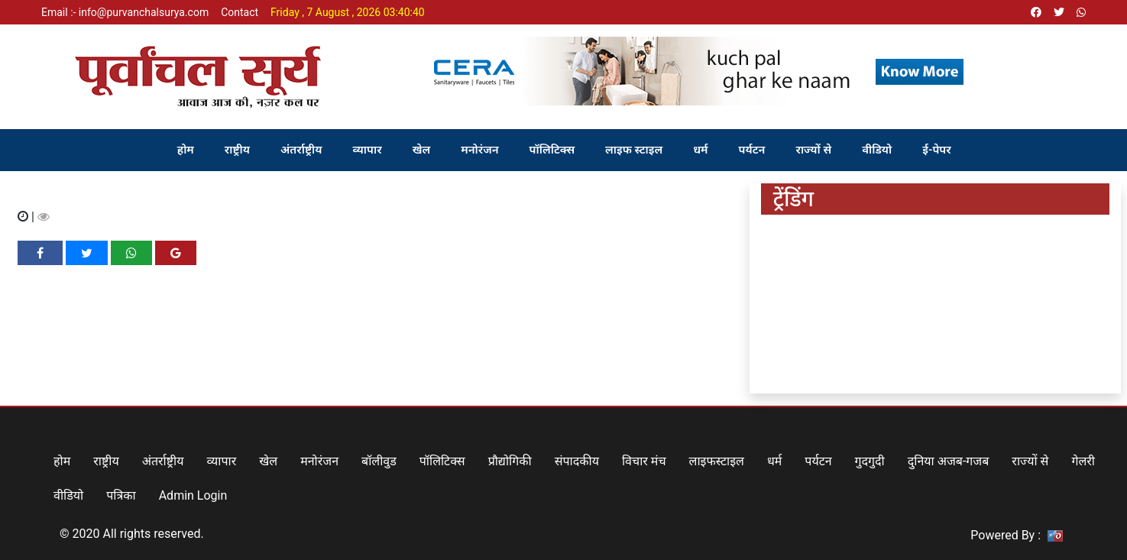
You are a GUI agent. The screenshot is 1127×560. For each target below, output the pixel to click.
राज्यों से (813, 150)
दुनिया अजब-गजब (948, 461)
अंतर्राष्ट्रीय (301, 150)
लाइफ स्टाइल (633, 150)
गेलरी (1083, 461)
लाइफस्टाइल (716, 461)
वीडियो (877, 150)
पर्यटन (752, 150)
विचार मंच (644, 461)
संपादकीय (577, 461)
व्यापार (367, 150)
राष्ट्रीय (237, 150)
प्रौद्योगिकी (510, 461)
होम (185, 150)
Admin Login (193, 495)
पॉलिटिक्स (552, 150)
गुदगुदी (870, 461)
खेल (422, 150)
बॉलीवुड (379, 461)
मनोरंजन (479, 150)
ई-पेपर (936, 150)
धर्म (700, 150)
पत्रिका (121, 495)
